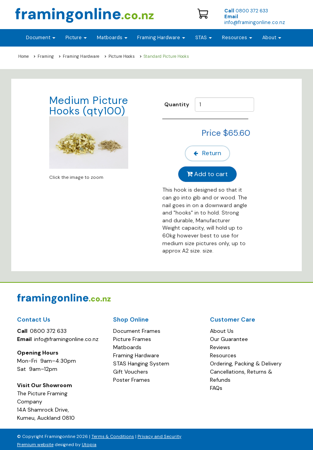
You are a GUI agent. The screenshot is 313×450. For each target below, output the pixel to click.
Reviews (220, 344)
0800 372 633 (246, 10)
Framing (46, 56)
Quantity (176, 104)
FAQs (216, 385)
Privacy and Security (159, 434)
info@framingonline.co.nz (254, 19)
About (271, 38)
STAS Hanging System (141, 361)
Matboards (127, 344)
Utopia (89, 442)
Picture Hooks (121, 56)
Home (23, 56)
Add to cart (208, 172)
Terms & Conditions (112, 434)
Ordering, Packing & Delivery (246, 361)
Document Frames (136, 328)
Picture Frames (132, 336)
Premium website (35, 442)
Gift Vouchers (130, 369)
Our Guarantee (229, 336)
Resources (237, 38)
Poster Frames (131, 377)
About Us (222, 328)
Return (208, 153)
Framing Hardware (81, 56)
